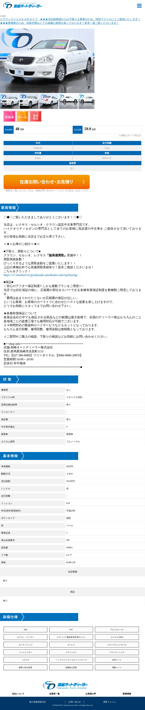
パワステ (25, 660)
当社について (18, 694)
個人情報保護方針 (37, 702)
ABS (25, 630)
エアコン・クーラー (25, 637)
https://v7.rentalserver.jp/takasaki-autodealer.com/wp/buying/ (41, 275)
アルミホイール (116, 630)
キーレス (71, 645)
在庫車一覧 (54, 694)
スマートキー (71, 652)
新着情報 (127, 694)
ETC (71, 630)
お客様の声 (91, 694)
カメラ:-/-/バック (26, 645)
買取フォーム (109, 702)
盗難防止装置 (71, 667)
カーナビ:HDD (117, 637)
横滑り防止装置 (25, 667)
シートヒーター (25, 652)
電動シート (117, 667)
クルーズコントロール (116, 645)
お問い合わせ (74, 702)
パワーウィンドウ (116, 652)
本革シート (117, 660)
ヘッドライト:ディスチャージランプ (71, 660)
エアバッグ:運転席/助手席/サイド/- (71, 637)
